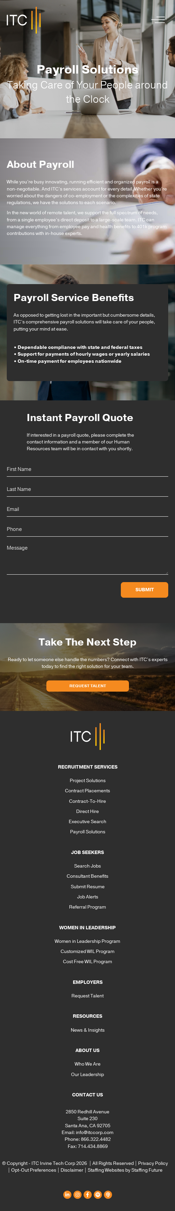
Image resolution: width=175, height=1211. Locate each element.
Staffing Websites (106, 1170)
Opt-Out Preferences (33, 1170)
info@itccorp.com (94, 1132)
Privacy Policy (153, 1163)
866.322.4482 (96, 1139)
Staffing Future (146, 1170)
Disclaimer (72, 1170)
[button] (156, 20)
